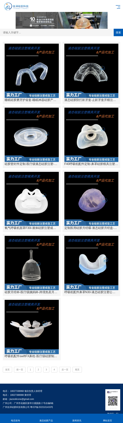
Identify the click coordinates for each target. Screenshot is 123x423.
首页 (7, 369)
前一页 (19, 369)
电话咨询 (15, 418)
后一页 (65, 369)
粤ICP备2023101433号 (41, 407)
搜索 (118, 32)
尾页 (77, 369)
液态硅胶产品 (46, 418)
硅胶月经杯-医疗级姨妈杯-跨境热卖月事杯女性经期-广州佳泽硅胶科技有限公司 (57, 292)
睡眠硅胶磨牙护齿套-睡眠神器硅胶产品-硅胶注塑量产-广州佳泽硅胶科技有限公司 (58, 100)
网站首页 (107, 418)
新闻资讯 (77, 418)
